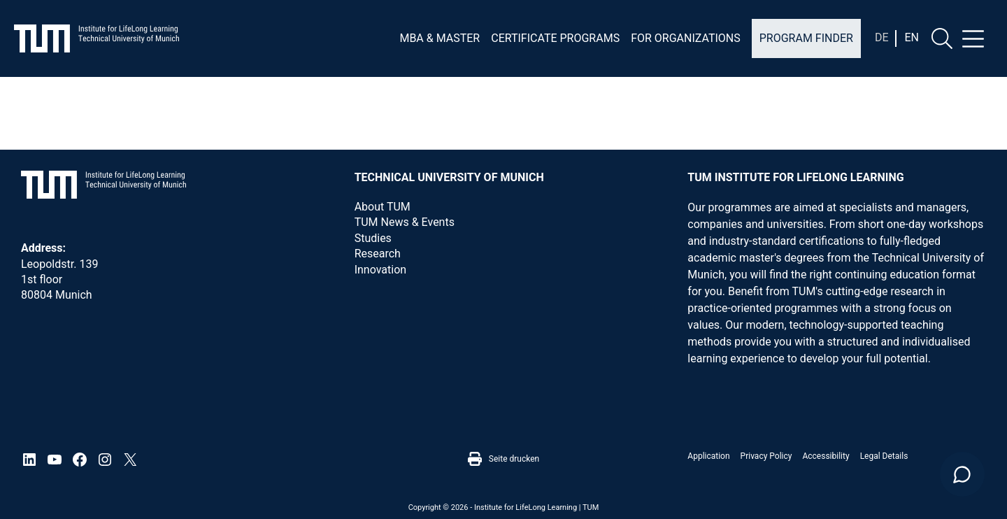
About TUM (382, 206)
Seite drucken (503, 459)
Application (708, 456)
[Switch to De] (882, 37)
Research (378, 253)
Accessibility (825, 456)
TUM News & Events (405, 222)
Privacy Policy (766, 456)
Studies (373, 238)
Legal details (884, 456)
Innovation (380, 269)
